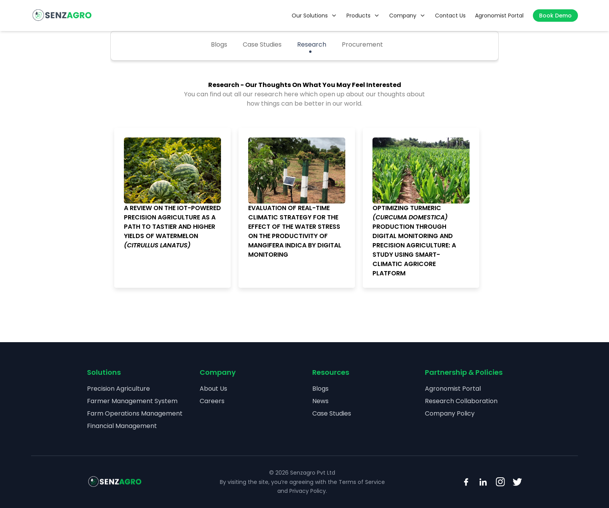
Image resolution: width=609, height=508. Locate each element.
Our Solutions (314, 15)
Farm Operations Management (135, 413)
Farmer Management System (132, 401)
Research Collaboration (461, 401)
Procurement (362, 44)
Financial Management (122, 425)
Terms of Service (362, 482)
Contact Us (450, 15)
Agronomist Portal (499, 15)
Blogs (219, 44)
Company (407, 15)
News (320, 401)
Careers (212, 401)
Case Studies (262, 44)
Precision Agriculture (118, 388)
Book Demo (555, 15)
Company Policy (450, 413)
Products (363, 15)
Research (311, 44)
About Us (213, 388)
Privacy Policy (307, 491)
